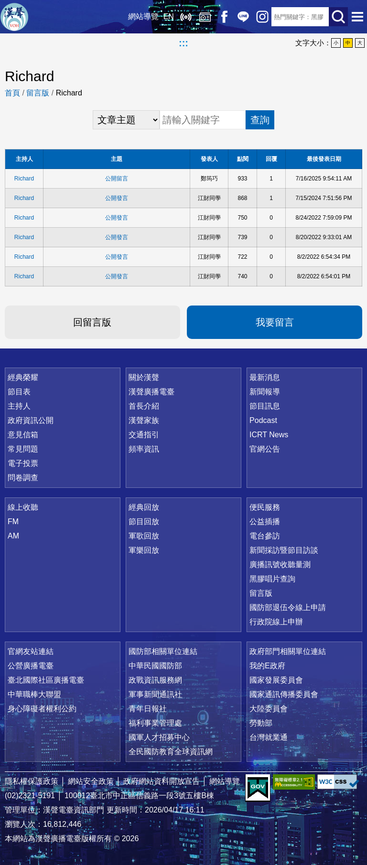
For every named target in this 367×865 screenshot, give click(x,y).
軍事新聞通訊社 (155, 694)
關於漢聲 (144, 377)
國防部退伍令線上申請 (287, 607)
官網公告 (264, 449)
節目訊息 (264, 406)
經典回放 (204, 16)
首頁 (12, 93)
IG (261, 16)
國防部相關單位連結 (163, 651)
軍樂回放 (144, 550)
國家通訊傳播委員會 (283, 694)
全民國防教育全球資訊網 (171, 752)
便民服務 (264, 507)
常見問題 (23, 449)
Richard (24, 178)
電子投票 (23, 463)
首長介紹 (144, 406)
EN (168, 16)
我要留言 (275, 322)
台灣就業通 (268, 737)
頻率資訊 (144, 449)
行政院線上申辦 (276, 622)
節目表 (19, 392)
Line (242, 16)
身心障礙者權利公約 (42, 709)
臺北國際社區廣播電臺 (46, 680)
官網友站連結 (31, 651)
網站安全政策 (91, 781)
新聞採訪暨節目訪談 (283, 550)
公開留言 (116, 178)
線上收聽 (185, 16)
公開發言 (116, 198)
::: (183, 43)
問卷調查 (23, 478)
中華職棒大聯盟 (34, 694)
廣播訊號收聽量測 (280, 564)
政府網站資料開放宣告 (161, 781)
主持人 (19, 406)
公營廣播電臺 (31, 666)
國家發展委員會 (276, 680)
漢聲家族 (144, 420)
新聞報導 (264, 392)
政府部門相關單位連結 (287, 651)
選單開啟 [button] (357, 16)
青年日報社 (148, 709)
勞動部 (260, 723)
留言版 (37, 93)
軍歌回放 (144, 536)
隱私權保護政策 (31, 781)
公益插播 (264, 521)
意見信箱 (23, 435)
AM (13, 536)
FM (13, 521)
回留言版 (92, 322)
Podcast (263, 420)
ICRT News (268, 435)
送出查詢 (338, 16)
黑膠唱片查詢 (272, 579)
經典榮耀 (23, 377)
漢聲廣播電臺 (14, 16)
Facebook (223, 16)
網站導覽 (143, 16)
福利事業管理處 (155, 723)
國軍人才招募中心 (159, 737)
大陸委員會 (268, 709)
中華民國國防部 (155, 666)
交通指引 (144, 435)
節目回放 (144, 521)
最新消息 (264, 377)
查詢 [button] (260, 120)
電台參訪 (264, 536)
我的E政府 (267, 666)
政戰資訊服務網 (155, 680)
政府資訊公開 (31, 420)
